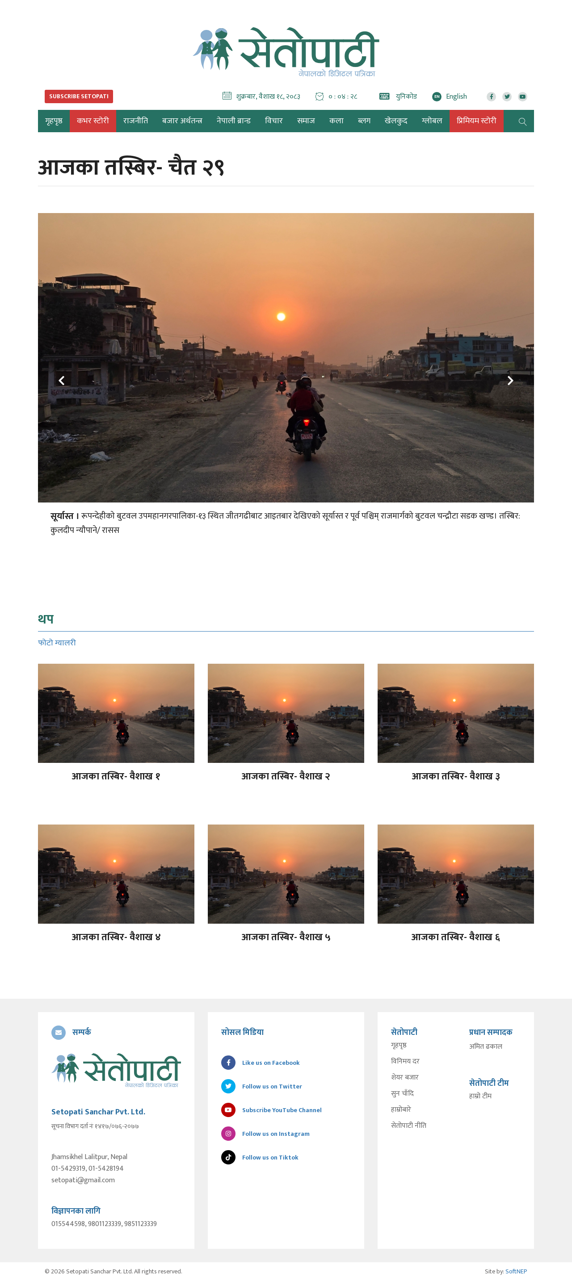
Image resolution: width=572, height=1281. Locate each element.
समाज (306, 121)
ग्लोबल (432, 121)
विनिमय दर (405, 1062)
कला (336, 121)
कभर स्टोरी (93, 121)
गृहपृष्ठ (399, 1045)
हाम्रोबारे (401, 1110)
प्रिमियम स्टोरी (476, 121)
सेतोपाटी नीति (408, 1126)
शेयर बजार (405, 1078)
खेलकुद (396, 121)
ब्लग (364, 121)
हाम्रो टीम (480, 1096)
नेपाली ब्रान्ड (234, 121)
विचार (274, 121)
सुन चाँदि (402, 1094)
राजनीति (135, 121)
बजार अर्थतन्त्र (182, 121)
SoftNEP (516, 1271)
